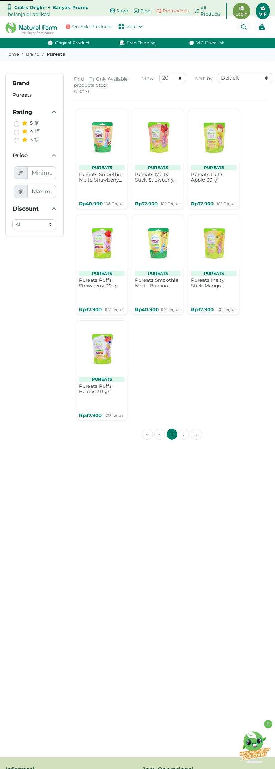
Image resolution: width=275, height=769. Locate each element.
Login (241, 11)
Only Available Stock (112, 82)
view (148, 78)
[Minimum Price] (42, 172)
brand (33, 54)
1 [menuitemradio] (172, 434)
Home (12, 54)
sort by (204, 78)
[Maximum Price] (42, 191)
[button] (23, 28)
